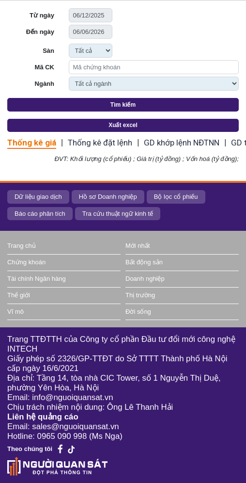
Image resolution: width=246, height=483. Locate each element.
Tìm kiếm (123, 104)
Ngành (44, 83)
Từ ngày (42, 15)
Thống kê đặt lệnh (100, 142)
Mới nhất (137, 245)
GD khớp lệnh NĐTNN (181, 142)
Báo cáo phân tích (40, 213)
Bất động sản (144, 262)
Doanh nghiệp (145, 278)
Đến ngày (40, 31)
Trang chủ (21, 245)
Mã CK (44, 67)
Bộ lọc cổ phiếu (176, 196)
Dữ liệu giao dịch (38, 196)
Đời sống (138, 311)
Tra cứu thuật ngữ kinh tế (117, 213)
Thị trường (140, 295)
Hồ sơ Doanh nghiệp (108, 196)
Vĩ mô (15, 311)
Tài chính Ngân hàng (36, 278)
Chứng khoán (26, 262)
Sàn (48, 50)
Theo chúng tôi (29, 448)
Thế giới (18, 295)
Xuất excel (123, 125)
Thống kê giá (31, 142)
